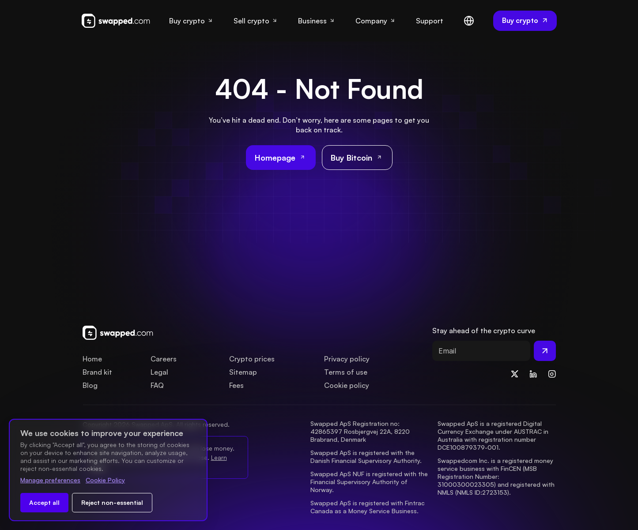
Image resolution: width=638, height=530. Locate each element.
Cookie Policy (105, 480)
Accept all (44, 502)
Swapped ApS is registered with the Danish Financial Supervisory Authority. (366, 456)
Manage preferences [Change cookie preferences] (50, 480)
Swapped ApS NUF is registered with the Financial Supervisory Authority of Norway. (370, 481)
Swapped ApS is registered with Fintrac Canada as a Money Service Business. (368, 507)
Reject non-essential (112, 502)
